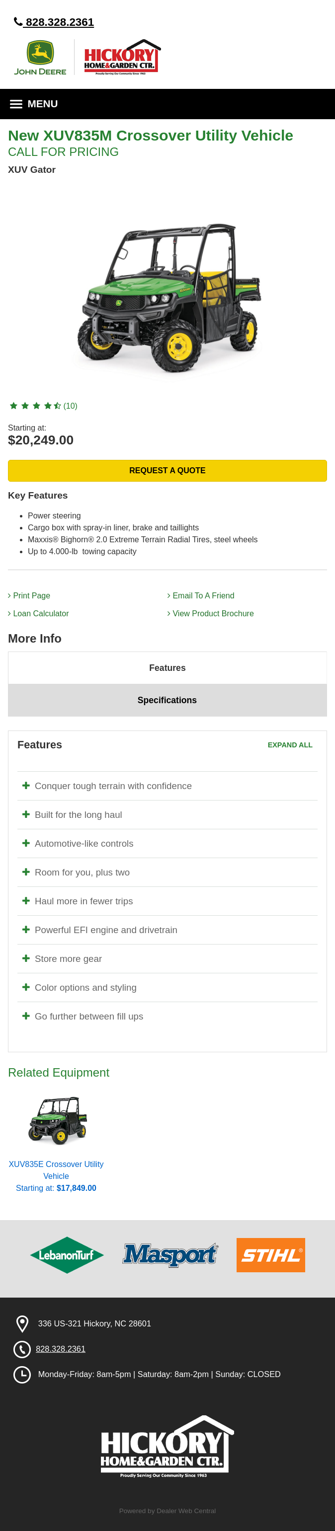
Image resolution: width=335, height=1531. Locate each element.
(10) (43, 406)
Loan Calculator (38, 613)
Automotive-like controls (78, 843)
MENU (34, 103)
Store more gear (62, 958)
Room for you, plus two (76, 872)
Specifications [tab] (167, 700)
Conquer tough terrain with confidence (107, 786)
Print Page (29, 595)
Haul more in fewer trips (77, 901)
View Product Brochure (211, 613)
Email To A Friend (201, 595)
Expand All (290, 745)
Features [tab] (167, 668)
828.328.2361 (54, 22)
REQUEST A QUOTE (167, 470)
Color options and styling (79, 987)
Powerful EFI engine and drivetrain (99, 930)
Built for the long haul (72, 814)
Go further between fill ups (82, 1016)
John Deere (44, 57)
